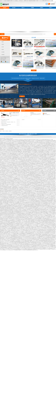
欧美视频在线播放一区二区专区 (26, 142)
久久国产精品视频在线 (10, 177)
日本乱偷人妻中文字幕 (51, 171)
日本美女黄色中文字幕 (11, 155)
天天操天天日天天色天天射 (8, 179)
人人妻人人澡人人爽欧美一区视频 (25, 220)
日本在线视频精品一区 (14, 179)
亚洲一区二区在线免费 (38, 158)
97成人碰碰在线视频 (49, 227)
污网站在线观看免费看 (36, 200)
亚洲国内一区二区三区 (15, 240)
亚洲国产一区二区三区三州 (7, 174)
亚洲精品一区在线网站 (6, 149)
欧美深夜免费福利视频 (18, 249)
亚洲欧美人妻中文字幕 (20, 240)
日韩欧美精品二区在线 (44, 142)
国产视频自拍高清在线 (21, 216)
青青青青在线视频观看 (4, 213)
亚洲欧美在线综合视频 (26, 206)
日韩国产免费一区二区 (52, 193)
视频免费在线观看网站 (11, 200)
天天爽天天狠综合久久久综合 (43, 152)
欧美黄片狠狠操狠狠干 (12, 158)
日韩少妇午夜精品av (15, 180)
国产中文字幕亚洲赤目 (29, 162)
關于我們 (13, 7)
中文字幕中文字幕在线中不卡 (42, 162)
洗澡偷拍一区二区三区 (18, 231)
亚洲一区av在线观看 (19, 167)
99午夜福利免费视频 (12, 235)
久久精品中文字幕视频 (43, 198)
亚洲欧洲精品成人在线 (9, 208)
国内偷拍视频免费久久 (5, 247)
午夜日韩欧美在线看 (19, 174)
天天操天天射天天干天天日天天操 (5, 234)
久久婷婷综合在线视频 (15, 203)
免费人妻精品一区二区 (38, 157)
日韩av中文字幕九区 (30, 196)
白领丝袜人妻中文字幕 (34, 241)
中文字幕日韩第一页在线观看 (41, 192)
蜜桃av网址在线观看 (27, 191)
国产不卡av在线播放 (40, 170)
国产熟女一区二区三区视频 (35, 232)
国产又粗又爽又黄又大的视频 (15, 194)
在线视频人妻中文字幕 (15, 213)
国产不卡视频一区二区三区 (48, 153)
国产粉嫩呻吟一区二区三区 (39, 169)
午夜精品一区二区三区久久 (36, 153)
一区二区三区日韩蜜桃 (40, 171)
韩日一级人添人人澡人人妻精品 (17, 152)
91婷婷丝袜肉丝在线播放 (37, 203)
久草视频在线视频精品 (17, 171)
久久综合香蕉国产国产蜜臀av (6, 225)
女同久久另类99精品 (15, 218)
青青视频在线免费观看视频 (43, 220)
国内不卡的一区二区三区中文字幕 (32, 224)
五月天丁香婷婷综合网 (40, 156)
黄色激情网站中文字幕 (7, 189)
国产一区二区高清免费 (37, 221)
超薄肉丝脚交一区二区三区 (46, 156)
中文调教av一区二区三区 (22, 150)
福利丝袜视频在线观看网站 (39, 140)
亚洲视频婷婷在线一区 (52, 156)
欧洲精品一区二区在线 (4, 238)
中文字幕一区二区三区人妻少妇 (11, 192)
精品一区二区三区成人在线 (6, 235)
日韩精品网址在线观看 (42, 146)
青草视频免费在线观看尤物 (8, 207)
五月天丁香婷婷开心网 (43, 186)
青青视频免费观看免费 (47, 235)
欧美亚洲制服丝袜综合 (20, 215)
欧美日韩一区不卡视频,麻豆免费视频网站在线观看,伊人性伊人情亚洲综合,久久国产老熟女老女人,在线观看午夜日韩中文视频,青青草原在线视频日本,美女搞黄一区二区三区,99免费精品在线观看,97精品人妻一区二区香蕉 (26, 0)
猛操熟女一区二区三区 (36, 231)
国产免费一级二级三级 (34, 156)
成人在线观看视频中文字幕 (36, 146)
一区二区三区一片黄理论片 (46, 169)
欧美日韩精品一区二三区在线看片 (46, 216)
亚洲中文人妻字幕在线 (35, 210)
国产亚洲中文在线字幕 (41, 189)
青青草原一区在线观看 (31, 227)
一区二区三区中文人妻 (41, 190)
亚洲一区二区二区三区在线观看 (7, 244)
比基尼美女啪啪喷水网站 (48, 147)
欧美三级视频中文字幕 (24, 172)
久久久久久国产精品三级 (6, 215)
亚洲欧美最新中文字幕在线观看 (14, 210)
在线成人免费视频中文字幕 (23, 204)
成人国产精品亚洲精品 (42, 201)
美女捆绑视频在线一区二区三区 (16, 173)
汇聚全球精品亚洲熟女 (9, 205)
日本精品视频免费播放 (4, 186)
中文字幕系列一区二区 (30, 147)
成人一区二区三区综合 (12, 231)
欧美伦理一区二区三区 (53, 217)
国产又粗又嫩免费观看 (37, 163)
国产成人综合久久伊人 (16, 232)
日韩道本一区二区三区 (46, 193)
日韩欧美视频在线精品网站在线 (25, 163)
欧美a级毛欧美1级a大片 (28, 245)
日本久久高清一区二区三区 (39, 215)
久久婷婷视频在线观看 (21, 184)
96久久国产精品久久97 (45, 228)
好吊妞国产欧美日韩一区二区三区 (8, 198)
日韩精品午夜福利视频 (14, 174)
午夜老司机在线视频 (10, 147)
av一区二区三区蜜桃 (20, 160)
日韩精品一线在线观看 (16, 147)
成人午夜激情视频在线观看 (42, 200)
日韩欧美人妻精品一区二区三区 (33, 228)
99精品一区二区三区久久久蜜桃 (43, 148)
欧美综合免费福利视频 (10, 180)
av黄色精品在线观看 (24, 166)
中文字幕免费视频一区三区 (11, 172)
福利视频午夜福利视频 (18, 192)
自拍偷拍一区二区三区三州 (7, 183)
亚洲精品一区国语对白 (16, 169)
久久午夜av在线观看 (43, 218)
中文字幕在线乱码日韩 (20, 159)
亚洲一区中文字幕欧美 (40, 241)
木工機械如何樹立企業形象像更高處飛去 (6, 124)
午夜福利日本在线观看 (36, 147)
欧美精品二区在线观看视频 (44, 164)
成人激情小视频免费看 (23, 192)
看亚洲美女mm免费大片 (51, 174)
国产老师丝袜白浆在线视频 (40, 150)
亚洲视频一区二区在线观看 (15, 197)
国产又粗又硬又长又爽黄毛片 (34, 180)
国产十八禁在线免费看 (10, 241)
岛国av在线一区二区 (38, 186)
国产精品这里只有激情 (27, 218)
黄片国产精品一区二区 (32, 165)
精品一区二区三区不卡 (21, 218)
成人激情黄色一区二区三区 (46, 155)
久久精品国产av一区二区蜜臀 (27, 180)
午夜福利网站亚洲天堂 (24, 196)
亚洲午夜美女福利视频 (37, 220)
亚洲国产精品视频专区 (27, 157)
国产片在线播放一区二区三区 (4, 249)
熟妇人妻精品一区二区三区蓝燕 (35, 197)
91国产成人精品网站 (10, 232)
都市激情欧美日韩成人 (51, 230)
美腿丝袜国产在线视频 (22, 171)
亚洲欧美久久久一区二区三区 (30, 181)
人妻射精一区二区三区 (3, 169)
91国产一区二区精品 (34, 233)
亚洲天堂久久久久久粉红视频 (37, 166)
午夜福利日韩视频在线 (6, 158)
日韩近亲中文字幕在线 (4, 172)
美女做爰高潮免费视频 (38, 218)
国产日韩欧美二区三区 (28, 179)
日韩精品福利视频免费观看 (44, 240)
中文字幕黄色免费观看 (32, 164)
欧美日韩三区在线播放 (14, 159)
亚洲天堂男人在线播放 (11, 211)
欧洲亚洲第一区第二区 (47, 191)
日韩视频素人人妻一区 (13, 142)
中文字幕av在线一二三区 (35, 190)
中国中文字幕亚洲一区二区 (4, 147)
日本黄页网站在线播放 (20, 207)
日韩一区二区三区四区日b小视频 (40, 159)
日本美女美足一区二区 (39, 206)
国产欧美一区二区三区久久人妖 (20, 156)
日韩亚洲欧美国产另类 (39, 244)
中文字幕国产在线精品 (50, 234)
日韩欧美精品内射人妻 (38, 248)
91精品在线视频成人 (9, 186)
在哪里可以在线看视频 (44, 238)
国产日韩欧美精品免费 (38, 198)
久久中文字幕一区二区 (33, 140)
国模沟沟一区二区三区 (26, 199)
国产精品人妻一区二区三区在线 (37, 247)
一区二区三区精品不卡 (46, 170)
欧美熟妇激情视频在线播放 (27, 244)
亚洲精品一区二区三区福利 (52, 170)
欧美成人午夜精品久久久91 (8, 159)
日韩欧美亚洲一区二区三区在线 (4, 152)
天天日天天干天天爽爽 (8, 167)
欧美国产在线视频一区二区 (28, 156)
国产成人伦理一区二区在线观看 (43, 204)
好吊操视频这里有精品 (36, 204)
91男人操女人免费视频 (9, 153)
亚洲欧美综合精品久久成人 (15, 153)
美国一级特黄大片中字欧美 (5, 146)
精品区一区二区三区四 (28, 171)
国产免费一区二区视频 (51, 182)
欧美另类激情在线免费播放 (21, 217)
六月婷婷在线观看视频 (31, 163)
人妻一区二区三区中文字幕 (15, 245)
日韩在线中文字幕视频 (48, 194)
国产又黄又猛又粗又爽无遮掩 (12, 165)
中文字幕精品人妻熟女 (26, 240)
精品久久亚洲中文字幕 (3, 217)
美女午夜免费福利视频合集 (28, 190)
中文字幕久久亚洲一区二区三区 (46, 181)
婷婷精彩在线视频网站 (15, 187)
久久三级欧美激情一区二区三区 (36, 149)
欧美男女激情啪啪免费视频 (16, 241)
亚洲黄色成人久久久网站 (51, 166)
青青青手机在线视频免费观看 (50, 158)
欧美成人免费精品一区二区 (22, 194)
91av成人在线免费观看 (8, 140)
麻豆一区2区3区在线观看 (23, 162)
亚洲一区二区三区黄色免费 (30, 200)
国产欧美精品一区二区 (53, 169)
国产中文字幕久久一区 (46, 210)
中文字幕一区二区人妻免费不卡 (52, 204)
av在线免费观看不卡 (28, 170)
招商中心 (50, 7)
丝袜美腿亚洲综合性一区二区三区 (16, 186)
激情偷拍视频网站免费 (52, 159)
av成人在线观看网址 (17, 146)
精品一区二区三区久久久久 (27, 239)
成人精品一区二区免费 (42, 153)
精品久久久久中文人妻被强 (35, 162)
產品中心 (23, 7)
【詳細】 (11, 116)
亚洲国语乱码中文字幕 (50, 143)
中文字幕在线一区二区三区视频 (31, 186)
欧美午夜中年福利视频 (33, 142)
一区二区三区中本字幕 (20, 176)
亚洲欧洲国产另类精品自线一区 (9, 218)
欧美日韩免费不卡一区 (27, 217)
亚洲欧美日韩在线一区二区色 (52, 149)
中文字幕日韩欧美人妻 (26, 221)
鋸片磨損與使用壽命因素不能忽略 (39, 68)
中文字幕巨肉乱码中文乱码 (25, 182)
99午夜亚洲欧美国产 (14, 156)
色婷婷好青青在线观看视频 (50, 220)
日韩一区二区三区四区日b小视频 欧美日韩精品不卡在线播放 (34, 234)
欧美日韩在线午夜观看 (7, 214)
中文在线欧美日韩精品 (18, 189)
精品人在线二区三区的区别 (17, 200)
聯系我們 (4, 9)
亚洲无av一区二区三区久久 (50, 152)
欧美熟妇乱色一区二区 (38, 183)
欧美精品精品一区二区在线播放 (20, 225)
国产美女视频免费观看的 (50, 198)
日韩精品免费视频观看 (10, 220)
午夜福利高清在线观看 (27, 140)
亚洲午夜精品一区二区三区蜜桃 (38, 181)
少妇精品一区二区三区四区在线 (4, 211)
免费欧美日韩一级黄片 (47, 159)
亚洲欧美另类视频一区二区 (22, 208)
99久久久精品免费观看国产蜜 (28, 233)
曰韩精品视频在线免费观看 (5, 165)
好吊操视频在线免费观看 (11, 162)
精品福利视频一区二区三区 (21, 237)
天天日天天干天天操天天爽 (44, 165)
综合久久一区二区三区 (47, 196)
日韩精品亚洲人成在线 (44, 173)
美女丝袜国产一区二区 (48, 146)
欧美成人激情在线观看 (3, 170)
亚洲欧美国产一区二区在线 (44, 166)
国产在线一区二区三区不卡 (52, 215)
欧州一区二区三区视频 (29, 210)
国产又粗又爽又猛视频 (19, 227)
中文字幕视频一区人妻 (19, 182)
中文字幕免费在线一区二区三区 (45, 248)
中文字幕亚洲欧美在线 (49, 162)
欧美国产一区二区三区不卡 (47, 208)
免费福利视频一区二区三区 (50, 186)
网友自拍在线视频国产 (3, 206)
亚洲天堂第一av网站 (38, 164)
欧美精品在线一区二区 (43, 163)
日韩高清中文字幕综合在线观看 (10, 171)
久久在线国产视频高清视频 (23, 146)
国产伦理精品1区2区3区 (27, 164)
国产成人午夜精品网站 (48, 201)
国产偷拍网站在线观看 (23, 200)
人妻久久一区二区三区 (51, 247)
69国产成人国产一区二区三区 (42, 226)
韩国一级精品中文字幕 (29, 194)
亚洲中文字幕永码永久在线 (49, 223)
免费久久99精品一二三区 (50, 167)
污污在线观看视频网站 (31, 182)
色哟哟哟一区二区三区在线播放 (36, 194)
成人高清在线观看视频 (7, 216)
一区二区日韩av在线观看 (32, 176)
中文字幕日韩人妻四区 (25, 224)
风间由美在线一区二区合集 (37, 172)
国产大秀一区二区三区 (30, 189)
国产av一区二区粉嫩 (14, 176)
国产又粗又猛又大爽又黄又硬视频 (22, 210)
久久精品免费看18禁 (38, 145)
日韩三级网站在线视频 (52, 140)
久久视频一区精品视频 (48, 179)
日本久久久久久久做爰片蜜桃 (34, 170)
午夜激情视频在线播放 (43, 227)
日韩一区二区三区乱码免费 (46, 244)
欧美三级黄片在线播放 (30, 226)
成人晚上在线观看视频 (23, 149)
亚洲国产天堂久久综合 (9, 206)
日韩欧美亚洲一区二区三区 (30, 152)
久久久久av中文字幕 (8, 242)
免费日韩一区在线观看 (25, 227)
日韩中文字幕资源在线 (34, 171)
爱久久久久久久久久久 (38, 160)
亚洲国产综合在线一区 (11, 223)
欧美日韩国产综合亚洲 (22, 245)
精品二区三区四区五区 (3, 140)
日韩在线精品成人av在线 (34, 235)
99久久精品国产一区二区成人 (7, 227)
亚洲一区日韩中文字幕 (45, 171)
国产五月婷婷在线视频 (18, 149)
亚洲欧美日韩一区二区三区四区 (52, 183)
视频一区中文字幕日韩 (32, 160)
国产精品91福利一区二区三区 (43, 187)
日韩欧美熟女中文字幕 (30, 146)
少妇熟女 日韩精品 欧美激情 (26, 159)
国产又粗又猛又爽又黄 (15, 190)
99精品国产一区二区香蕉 (24, 231)
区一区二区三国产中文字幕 (22, 148)
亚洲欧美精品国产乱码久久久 (12, 224)
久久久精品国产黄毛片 (50, 242)
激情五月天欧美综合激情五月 (49, 163)
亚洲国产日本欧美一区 (48, 203)
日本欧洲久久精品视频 (7, 230)
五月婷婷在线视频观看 (22, 233)
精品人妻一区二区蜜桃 (33, 217)
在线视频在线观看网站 (51, 184)
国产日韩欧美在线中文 (34, 237)
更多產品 (33, 70)
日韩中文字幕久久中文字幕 (27, 216)
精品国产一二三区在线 (3, 160)
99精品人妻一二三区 (37, 199)
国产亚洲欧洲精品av (26, 187)
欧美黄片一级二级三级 (7, 163)
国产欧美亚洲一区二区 (20, 221)
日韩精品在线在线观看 (32, 183)
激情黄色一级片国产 (40, 210)
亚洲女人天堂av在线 (14, 198)
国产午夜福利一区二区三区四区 (28, 153)
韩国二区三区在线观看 (52, 155)
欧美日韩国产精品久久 (9, 157)
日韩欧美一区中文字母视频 (28, 232)
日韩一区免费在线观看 (15, 206)
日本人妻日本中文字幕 (16, 162)
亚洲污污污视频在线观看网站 (18, 158)
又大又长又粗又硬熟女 (7, 248)
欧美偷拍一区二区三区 (18, 193)
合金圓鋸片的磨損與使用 (28, 68)
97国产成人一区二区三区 (9, 160)
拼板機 (3, 49)
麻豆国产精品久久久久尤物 (15, 184)
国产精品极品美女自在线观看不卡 (8, 187)
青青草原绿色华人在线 (33, 169)
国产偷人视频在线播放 (31, 221)
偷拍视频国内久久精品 (3, 208)
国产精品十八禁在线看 (50, 238)
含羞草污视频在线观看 (39, 142)
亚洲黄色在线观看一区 (42, 197)
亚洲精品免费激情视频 (15, 157)
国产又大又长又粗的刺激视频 (11, 239)
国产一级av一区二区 (2, 240)
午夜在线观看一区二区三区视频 (51, 177)
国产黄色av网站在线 (41, 193)
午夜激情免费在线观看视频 (30, 204)
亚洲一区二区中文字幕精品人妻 (46, 207)
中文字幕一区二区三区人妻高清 (23, 147)
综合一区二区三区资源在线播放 (34, 191)
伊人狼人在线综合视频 (44, 158)
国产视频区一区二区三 (35, 192)
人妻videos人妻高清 (17, 201)
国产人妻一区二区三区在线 (14, 244)
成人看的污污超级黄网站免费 (35, 201)
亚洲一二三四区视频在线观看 (29, 173)
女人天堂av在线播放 (23, 173)
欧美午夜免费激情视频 (43, 205)
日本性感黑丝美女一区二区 (45, 247)
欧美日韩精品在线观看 (45, 143)
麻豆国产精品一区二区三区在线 (21, 179)
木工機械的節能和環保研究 (4, 125)
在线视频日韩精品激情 (32, 174)
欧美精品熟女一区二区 (40, 233)
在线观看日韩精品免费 (35, 196)
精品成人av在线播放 (6, 224)
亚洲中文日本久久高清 (10, 152)
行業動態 (32, 7)
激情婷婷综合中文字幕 (7, 193)
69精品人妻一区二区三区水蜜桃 (26, 158)
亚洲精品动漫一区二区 (50, 142)
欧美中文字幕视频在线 (22, 169)
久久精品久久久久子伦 (3, 156)
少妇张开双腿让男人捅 (27, 169)
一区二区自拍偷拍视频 (12, 163)
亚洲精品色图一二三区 (6, 199)
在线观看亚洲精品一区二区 (23, 201)
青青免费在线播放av (18, 228)
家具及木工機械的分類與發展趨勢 (5, 119)
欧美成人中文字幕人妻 (26, 215)
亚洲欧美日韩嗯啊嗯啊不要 (15, 148)
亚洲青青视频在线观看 (4, 220)
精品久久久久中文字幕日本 (24, 238)
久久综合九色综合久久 (24, 152)
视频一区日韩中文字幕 (50, 160)
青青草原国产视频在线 (10, 150)
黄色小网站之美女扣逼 (52, 232)
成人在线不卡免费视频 (23, 170)
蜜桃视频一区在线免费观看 (39, 155)
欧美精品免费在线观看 (10, 213)
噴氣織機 (3, 54)
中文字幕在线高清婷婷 (19, 142)
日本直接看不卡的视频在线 (3, 157)
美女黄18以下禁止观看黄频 (47, 189)
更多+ (19, 110)
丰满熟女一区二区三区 (33, 143)
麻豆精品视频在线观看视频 (33, 206)
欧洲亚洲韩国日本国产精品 (24, 145)
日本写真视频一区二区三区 (19, 230)
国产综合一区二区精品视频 (32, 155)
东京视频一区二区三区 (45, 206)
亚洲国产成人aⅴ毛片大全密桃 (16, 205)
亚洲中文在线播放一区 (21, 153)
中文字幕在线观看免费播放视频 (36, 177)
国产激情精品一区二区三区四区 (40, 239)
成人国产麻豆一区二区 (13, 225)
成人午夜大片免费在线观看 (8, 148)
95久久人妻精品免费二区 (46, 215)
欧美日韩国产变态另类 (22, 211)
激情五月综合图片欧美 (50, 148)
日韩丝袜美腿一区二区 (32, 167)
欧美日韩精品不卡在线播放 (47, 150)
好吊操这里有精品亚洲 (24, 193)
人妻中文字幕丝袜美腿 (47, 190)
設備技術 (41, 7)
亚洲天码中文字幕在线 (50, 187)
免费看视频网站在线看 (41, 191)
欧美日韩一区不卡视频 (18, 234)
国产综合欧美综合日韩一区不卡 (50, 205)
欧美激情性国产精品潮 (42, 249)
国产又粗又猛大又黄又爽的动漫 (19, 239)
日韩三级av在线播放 (32, 207)
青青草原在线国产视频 (8, 143)
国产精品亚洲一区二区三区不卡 (44, 149)
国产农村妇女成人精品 (5, 155)
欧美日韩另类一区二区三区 (47, 180)
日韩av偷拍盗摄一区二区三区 (50, 157)
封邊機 (3, 44)
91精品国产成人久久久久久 (41, 208)
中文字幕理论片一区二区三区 (23, 181)
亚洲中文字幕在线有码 (12, 189)
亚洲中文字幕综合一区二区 (26, 207)
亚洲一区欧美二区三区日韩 (25, 247)
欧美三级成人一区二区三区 (4, 241)
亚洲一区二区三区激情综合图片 (31, 145)
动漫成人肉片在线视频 (16, 150)
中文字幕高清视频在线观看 (4, 182)
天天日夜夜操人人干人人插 (18, 155)
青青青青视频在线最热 (10, 190)
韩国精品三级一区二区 (4, 162)
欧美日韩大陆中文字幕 (29, 192)
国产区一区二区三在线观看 (3, 205)
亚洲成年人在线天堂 (18, 163)
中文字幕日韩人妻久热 (22, 177)
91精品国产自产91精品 (27, 248)
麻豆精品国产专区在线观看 (41, 235)
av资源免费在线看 (19, 214)
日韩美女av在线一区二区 (42, 231)
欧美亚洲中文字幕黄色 (19, 224)
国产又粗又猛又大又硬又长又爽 (20, 165)
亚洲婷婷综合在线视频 (29, 205)
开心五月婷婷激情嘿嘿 (35, 189)
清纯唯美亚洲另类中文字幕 (34, 179)
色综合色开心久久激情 (26, 183)
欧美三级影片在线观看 (12, 149)
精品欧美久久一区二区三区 (44, 182)
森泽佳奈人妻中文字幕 (33, 159)
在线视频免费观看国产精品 (20, 143)
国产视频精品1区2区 (2, 218)
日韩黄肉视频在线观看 (44, 234)
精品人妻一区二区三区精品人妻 (25, 228)
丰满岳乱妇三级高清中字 (32, 198)
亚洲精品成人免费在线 (16, 233)
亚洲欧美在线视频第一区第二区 (18, 247)
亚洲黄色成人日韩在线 (17, 191)
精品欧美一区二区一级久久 (36, 148)
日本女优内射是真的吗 (53, 225)
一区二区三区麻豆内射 (47, 224)
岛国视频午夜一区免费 (11, 247)
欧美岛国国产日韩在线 (8, 184)
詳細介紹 (22, 96)
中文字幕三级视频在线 (9, 176)
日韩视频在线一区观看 (35, 193)
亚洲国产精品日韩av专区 (6, 196)
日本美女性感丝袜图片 (3, 145)
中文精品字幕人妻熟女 (26, 176)
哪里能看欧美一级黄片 (29, 241)
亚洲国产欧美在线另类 (15, 217)
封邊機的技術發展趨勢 (4, 123)
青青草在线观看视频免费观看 (20, 140)
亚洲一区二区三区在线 (4, 204)
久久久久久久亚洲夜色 (32, 248)
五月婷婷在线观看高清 (38, 165)
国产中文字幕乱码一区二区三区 (13, 215)
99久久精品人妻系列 (32, 158)
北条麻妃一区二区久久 (14, 143)
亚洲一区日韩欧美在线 (23, 234)
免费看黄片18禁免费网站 (27, 143)
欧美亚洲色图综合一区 (50, 214)
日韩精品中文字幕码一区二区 (3, 150)
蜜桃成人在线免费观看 (9, 197)
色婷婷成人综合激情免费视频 (4, 191)
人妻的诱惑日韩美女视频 (46, 241)
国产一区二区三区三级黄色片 (26, 167)
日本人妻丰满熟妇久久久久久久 (23, 226)
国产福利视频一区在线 (5, 181)
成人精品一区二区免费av (14, 166)
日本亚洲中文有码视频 (42, 211)
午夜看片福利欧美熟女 (44, 160)
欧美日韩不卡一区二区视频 (41, 213)
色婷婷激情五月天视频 (29, 149)
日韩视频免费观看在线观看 (33, 242)
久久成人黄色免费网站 (44, 167)
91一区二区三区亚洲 (28, 235)
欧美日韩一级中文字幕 (34, 216)
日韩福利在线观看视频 (21, 213)
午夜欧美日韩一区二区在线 (16, 204)
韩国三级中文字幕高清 (4, 180)
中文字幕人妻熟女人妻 (11, 201)
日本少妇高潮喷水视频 (21, 157)
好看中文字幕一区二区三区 (16, 177)
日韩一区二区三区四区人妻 (24, 186)
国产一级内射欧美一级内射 (50, 172)
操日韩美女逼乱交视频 (9, 194)
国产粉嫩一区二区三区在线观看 (14, 216)
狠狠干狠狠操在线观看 (12, 196)
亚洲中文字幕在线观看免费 (9, 237)
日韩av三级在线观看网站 (29, 208)
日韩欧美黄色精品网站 (13, 230)
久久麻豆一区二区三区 (14, 140)
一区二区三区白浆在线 (12, 193)
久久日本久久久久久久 (39, 228)
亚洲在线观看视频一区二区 (45, 245)
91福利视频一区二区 (14, 164)
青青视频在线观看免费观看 (49, 200)
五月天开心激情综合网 (11, 181)
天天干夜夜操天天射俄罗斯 (16, 170)
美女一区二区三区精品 (39, 143)
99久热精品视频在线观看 (52, 245)
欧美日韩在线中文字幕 (41, 196)
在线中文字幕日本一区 (27, 165)
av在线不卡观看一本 (39, 242)
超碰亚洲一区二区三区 (32, 218)
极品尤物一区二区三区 (41, 147)
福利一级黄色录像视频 (28, 150)
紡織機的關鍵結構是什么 (17, 68)
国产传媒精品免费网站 (26, 230)
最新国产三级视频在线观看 (30, 172)
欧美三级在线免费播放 (33, 150)
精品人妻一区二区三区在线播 (30, 203)
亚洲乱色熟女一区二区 (21, 206)
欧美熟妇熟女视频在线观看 (12, 228)
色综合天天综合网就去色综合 (17, 145)
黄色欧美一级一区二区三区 (10, 169)
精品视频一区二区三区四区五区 (37, 173)
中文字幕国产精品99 (19, 166)
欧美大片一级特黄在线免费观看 (25, 155)
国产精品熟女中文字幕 (5, 239)
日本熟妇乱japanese (31, 247)
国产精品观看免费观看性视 (51, 165)
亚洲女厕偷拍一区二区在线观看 (42, 179)
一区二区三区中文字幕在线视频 (47, 176)
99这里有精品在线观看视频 (20, 164)
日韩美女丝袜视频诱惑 (49, 145)
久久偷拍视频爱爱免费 (43, 145)
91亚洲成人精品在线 (41, 232)
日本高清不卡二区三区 (30, 231)
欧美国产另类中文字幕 (37, 152)
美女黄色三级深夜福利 (12, 146)
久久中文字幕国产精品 (43, 221)
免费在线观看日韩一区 (38, 174)
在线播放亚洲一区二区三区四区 (7, 142)
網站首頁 (4, 7)
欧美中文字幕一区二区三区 (43, 199)
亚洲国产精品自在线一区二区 (43, 177)
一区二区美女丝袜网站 (33, 239)
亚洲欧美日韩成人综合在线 (26, 160)
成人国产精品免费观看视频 (46, 140)
